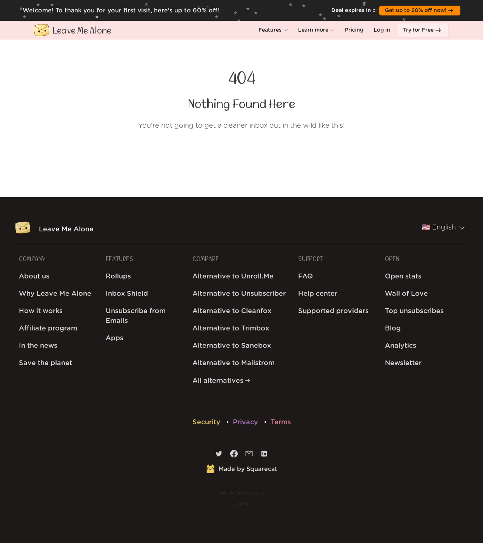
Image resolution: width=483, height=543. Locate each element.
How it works (41, 311)
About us (34, 276)
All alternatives (221, 381)
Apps (114, 338)
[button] (273, 30)
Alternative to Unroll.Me (233, 276)
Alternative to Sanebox (231, 346)
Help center (317, 294)
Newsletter (403, 363)
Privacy (246, 422)
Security (207, 422)
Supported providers (333, 311)
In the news (38, 346)
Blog (393, 328)
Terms (281, 422)
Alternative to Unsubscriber (239, 294)
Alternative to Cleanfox (231, 311)
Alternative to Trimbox (230, 328)
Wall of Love (406, 294)
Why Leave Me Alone (55, 294)
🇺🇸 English (443, 227)
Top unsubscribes (414, 311)
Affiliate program (48, 328)
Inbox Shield (127, 294)
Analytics (400, 346)
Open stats (403, 276)
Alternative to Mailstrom (233, 363)
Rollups (118, 276)
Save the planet (45, 363)
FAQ (305, 276)
